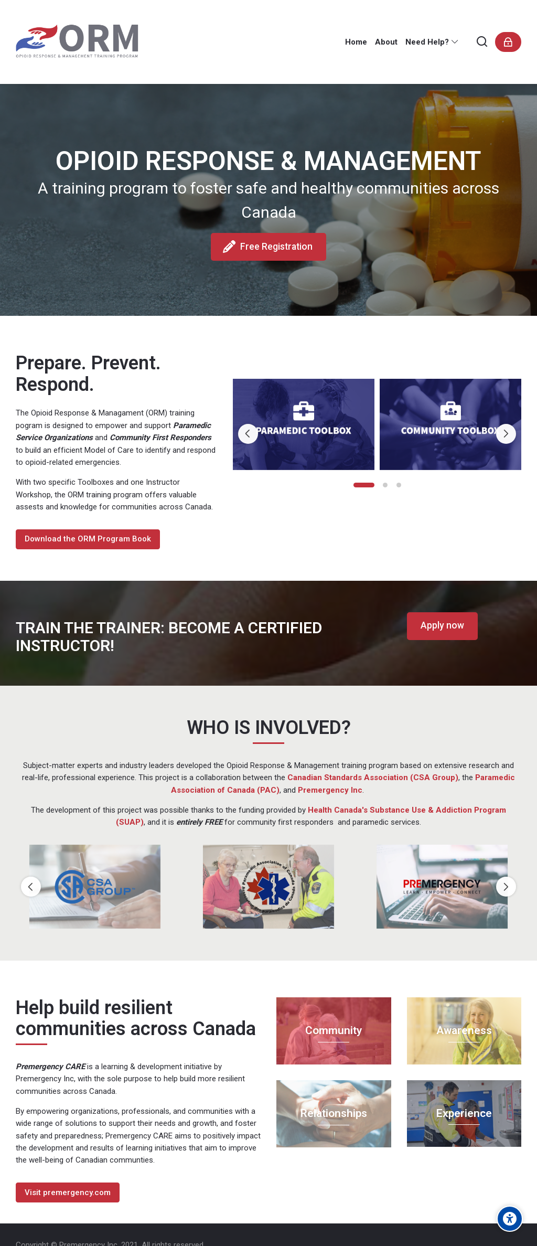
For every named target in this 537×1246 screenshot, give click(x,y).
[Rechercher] (482, 42)
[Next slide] (506, 434)
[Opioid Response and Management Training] (83, 41)
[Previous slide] (248, 434)
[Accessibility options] (510, 1219)
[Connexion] (508, 42)
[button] (363, 485)
